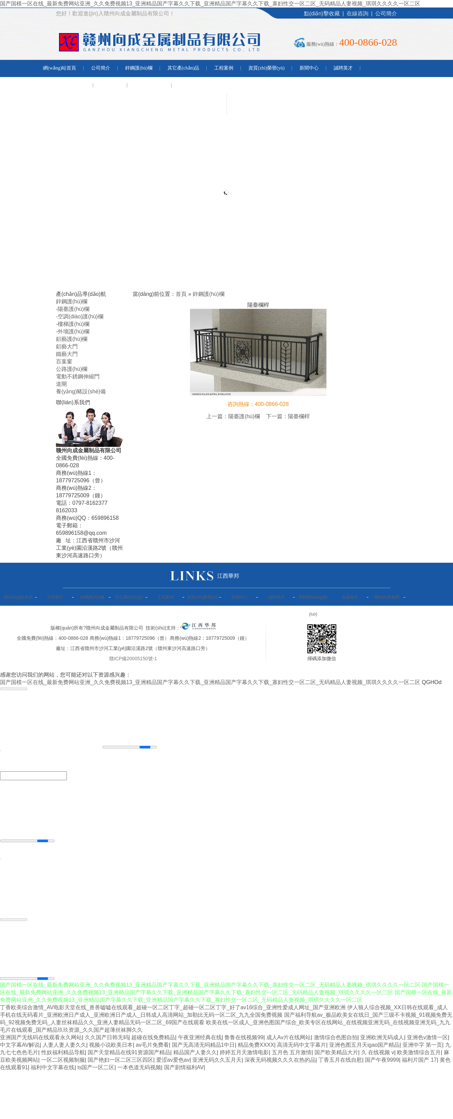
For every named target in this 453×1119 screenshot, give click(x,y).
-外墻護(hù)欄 (72, 331)
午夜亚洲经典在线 (200, 1037)
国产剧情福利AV (184, 1067)
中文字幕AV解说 (20, 1045)
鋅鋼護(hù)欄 (138, 68)
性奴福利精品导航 (63, 1052)
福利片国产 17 (419, 1060)
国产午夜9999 (382, 1060)
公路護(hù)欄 (71, 369)
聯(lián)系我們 (149, 85)
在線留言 (110, 85)
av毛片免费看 (152, 1045)
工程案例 (223, 68)
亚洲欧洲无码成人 (382, 1037)
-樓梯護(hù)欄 (72, 324)
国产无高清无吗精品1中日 (203, 1045)
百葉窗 (64, 361)
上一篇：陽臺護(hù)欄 (233, 416)
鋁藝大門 (67, 346)
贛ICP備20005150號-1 (133, 658)
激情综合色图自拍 (335, 1037)
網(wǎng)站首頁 (59, 68)
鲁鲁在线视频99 (243, 1037)
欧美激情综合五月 (419, 1052)
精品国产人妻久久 (195, 1052)
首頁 (181, 294)
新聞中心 (309, 68)
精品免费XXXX (256, 1045)
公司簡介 (386, 13)
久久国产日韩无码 (107, 1037)
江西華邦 (228, 576)
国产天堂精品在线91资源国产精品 (129, 1052)
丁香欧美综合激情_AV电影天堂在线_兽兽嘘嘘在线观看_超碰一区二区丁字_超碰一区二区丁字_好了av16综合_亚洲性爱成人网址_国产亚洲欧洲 (173, 1007)
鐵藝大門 (67, 354)
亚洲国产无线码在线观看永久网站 (41, 1037)
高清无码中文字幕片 (301, 1045)
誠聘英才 (343, 68)
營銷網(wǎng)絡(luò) (64, 85)
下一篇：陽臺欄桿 (288, 416)
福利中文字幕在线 (52, 1067)
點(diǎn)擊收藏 (322, 13)
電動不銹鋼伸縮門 (78, 376)
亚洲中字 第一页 (422, 1045)
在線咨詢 (357, 13)
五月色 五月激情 (291, 1052)
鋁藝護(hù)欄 (71, 339)
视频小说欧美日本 (111, 1045)
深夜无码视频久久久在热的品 (280, 1060)
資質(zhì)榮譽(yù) (266, 68)
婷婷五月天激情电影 (244, 1052)
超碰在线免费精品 (153, 1037)
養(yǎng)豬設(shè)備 (81, 391)
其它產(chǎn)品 (183, 68)
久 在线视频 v (377, 1052)
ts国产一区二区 (95, 1067)
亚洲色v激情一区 (427, 1037)
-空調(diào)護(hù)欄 (79, 316)
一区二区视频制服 (63, 1060)
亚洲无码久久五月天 (217, 1060)
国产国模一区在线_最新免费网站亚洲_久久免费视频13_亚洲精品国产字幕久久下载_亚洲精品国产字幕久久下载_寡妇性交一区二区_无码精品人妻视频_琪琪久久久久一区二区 (210, 3)
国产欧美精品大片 (336, 1052)
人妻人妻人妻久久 (64, 1045)
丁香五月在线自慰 (340, 1060)
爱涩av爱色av (173, 1060)
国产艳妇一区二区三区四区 (120, 1060)
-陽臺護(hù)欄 (72, 309)
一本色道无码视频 (139, 1067)
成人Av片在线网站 (288, 1037)
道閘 (61, 384)
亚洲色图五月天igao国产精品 (364, 1045)
